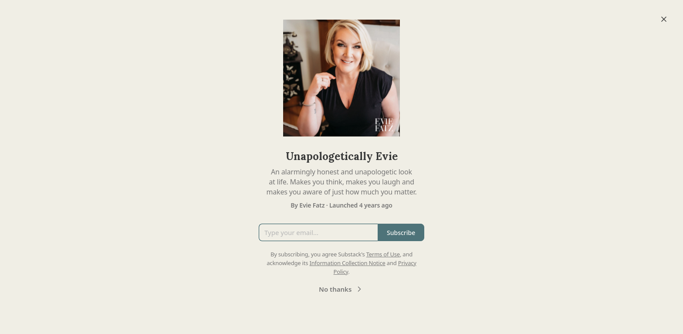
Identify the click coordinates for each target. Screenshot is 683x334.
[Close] (664, 19)
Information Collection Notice (347, 263)
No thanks (341, 289)
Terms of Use (383, 254)
